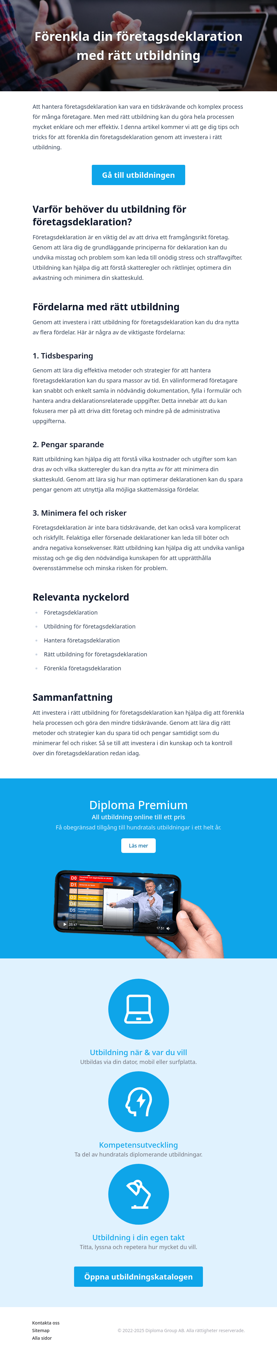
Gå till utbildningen (138, 175)
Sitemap (41, 1330)
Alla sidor (42, 1338)
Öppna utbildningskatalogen (138, 1276)
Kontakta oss (46, 1323)
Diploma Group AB (164, 1330)
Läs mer (138, 845)
